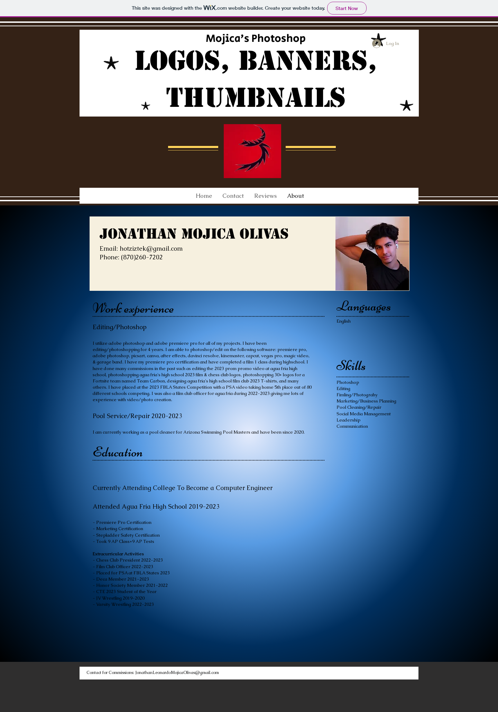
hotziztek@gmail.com (151, 248)
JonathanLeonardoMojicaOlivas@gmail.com (177, 672)
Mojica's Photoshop (256, 38)
